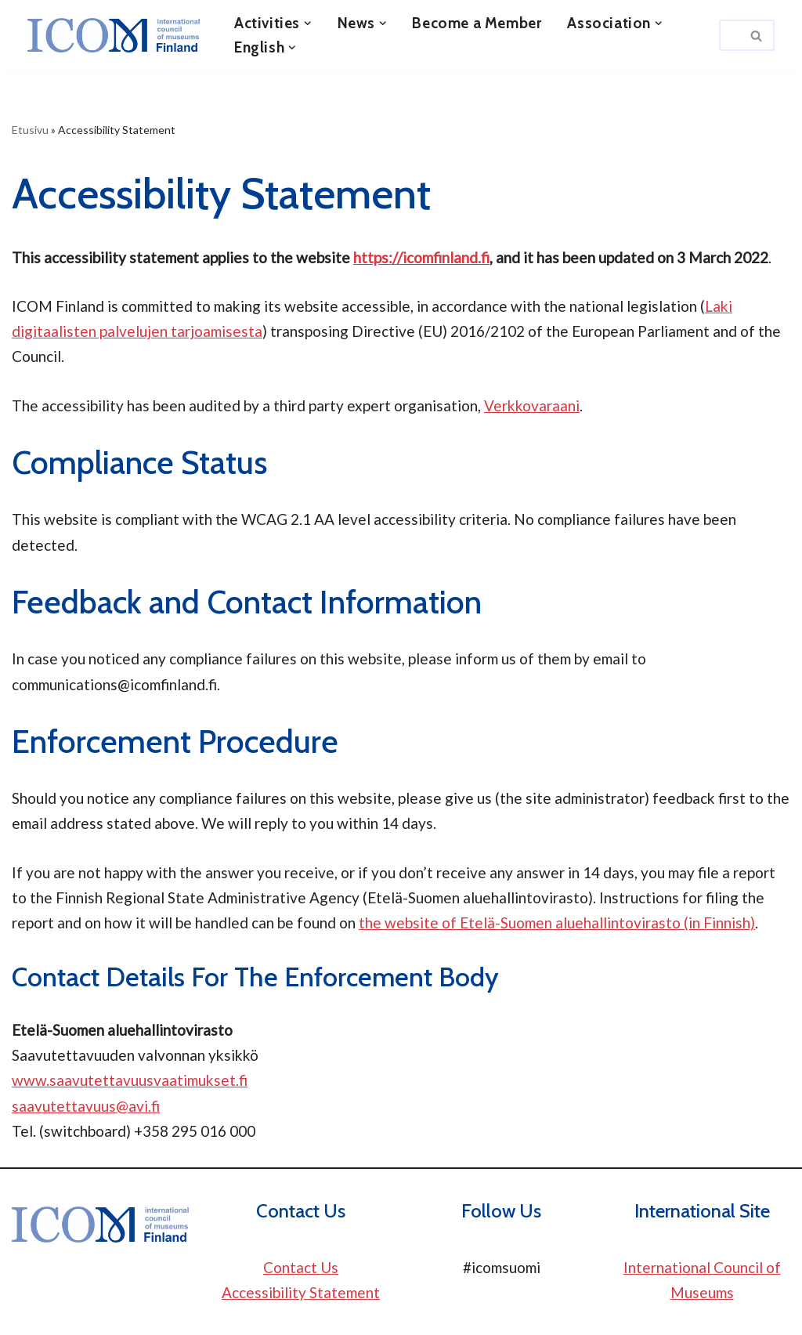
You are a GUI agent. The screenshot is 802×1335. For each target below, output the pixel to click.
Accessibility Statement (301, 1292)
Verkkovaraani (532, 405)
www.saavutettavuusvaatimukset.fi (129, 1080)
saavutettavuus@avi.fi (86, 1106)
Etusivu (30, 129)
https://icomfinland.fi (421, 257)
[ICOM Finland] (117, 35)
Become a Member (476, 23)
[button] (308, 23)
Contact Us (300, 1267)
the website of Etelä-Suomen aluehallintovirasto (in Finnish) (557, 923)
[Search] (729, 35)
